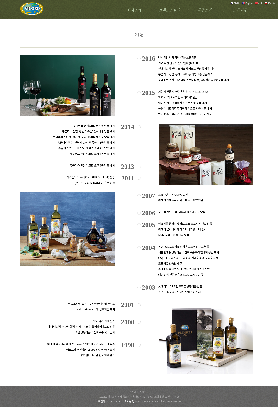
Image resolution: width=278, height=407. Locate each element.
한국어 (235, 3)
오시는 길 (130, 401)
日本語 (269, 3)
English (247, 3)
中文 (259, 3)
